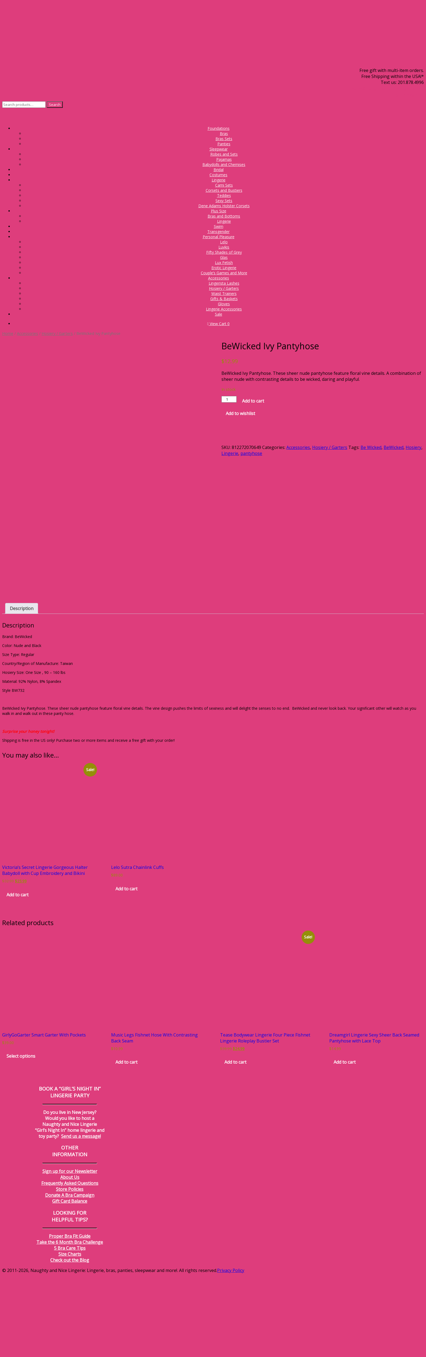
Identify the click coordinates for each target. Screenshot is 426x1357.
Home (7, 333)
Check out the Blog (69, 1342)
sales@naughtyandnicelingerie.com (388, 88)
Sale (218, 314)
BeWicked (393, 447)
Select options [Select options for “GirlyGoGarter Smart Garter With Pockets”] (21, 1138)
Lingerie (229, 453)
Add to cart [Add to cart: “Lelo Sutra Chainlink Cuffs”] (126, 970)
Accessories (27, 333)
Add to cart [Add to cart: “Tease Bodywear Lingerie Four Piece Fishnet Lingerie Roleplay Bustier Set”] (235, 1143)
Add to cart (253, 401)
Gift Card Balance (69, 1283)
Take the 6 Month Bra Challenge (69, 1324)
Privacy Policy (230, 1352)
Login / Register (407, 94)
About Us (69, 1259)
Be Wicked (371, 447)
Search (55, 104)
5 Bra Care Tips (70, 1330)
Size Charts (69, 1336)
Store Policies (69, 1271)
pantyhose (251, 453)
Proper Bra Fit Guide (69, 1318)
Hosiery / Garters (57, 333)
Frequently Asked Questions (69, 1265)
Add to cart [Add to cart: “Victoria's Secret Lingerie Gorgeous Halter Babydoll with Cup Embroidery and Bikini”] (18, 976)
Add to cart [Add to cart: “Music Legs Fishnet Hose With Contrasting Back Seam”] (126, 1143)
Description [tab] (21, 690)
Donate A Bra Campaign (69, 1277)
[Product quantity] (229, 399)
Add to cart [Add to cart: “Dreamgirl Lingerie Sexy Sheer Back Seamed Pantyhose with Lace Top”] (345, 1143)
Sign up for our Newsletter (69, 1253)
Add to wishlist (240, 413)
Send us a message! (81, 1217)
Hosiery (413, 447)
